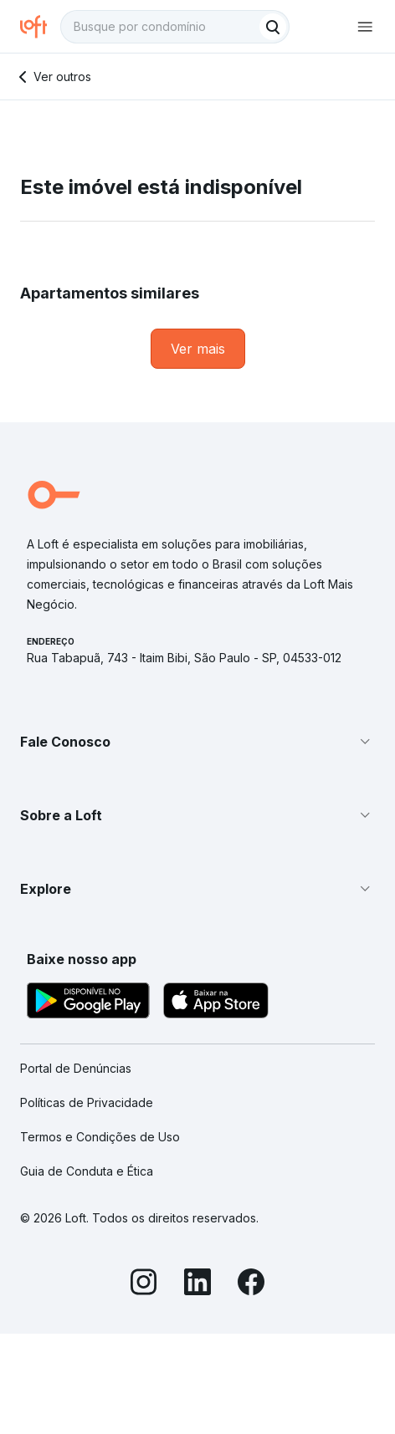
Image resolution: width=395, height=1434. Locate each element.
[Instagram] (144, 1284)
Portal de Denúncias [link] (75, 1068)
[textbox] (175, 26)
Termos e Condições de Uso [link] (100, 1137)
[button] (197, 742)
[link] (198, 349)
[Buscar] (272, 26)
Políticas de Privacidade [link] (86, 1102)
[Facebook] (251, 1284)
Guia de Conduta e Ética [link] (86, 1171)
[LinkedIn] (197, 1284)
